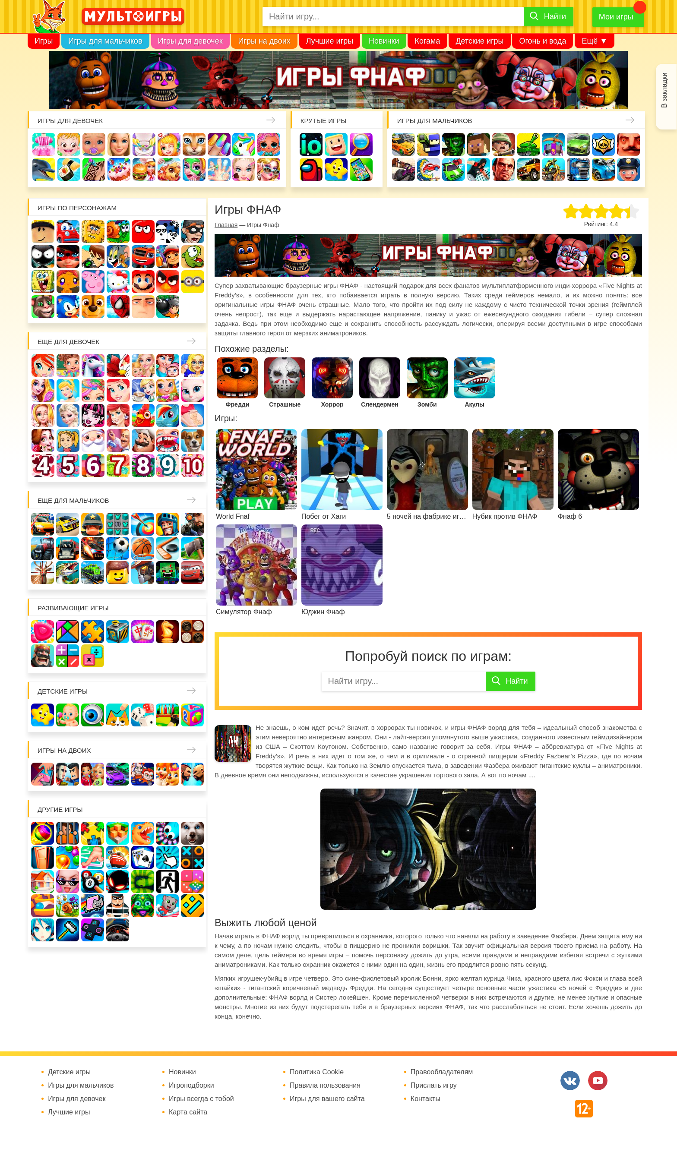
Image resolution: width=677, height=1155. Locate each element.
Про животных (192, 440)
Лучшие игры (329, 41)
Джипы (528, 169)
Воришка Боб (192, 231)
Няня (143, 365)
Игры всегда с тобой (201, 1098)
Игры (44, 41)
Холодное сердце (68, 415)
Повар (143, 440)
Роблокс (43, 231)
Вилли (68, 231)
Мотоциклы (553, 169)
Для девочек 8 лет (143, 465)
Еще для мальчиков (73, 500)
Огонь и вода (542, 41)
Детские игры (479, 41)
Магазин (167, 390)
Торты (119, 169)
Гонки (403, 144)
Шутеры (403, 169)
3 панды (167, 231)
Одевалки (43, 144)
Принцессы (68, 390)
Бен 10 (93, 256)
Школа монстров (93, 415)
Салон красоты (194, 169)
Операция (219, 169)
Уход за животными (169, 169)
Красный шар (143, 231)
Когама (427, 41)
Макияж (243, 169)
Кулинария (68, 169)
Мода (268, 169)
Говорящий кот (43, 306)
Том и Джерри (118, 256)
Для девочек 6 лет (93, 465)
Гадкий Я (143, 306)
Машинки (453, 169)
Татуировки (93, 169)
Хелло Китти (118, 281)
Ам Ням (192, 256)
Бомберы (167, 306)
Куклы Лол (268, 144)
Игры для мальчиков (105, 41)
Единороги (243, 144)
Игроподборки (191, 1085)
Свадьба (43, 415)
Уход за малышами (93, 144)
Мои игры (616, 17)
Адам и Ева (93, 231)
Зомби (453, 144)
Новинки (384, 41)
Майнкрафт (478, 144)
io (311, 144)
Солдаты (503, 144)
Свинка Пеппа (93, 281)
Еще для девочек (68, 341)
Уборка (144, 144)
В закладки (664, 90)
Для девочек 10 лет (192, 465)
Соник (68, 306)
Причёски (43, 390)
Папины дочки (68, 440)
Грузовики (578, 169)
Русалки (118, 415)
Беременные (192, 415)
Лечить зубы (167, 440)
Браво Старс (603, 144)
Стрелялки (428, 144)
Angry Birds (167, 281)
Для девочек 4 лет (43, 465)
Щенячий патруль (93, 306)
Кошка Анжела (192, 390)
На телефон (361, 169)
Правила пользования (325, 1085)
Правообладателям (442, 1072)
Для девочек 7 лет (118, 465)
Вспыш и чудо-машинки (143, 256)
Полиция (628, 169)
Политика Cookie (317, 1072)
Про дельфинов (43, 169)
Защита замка (553, 144)
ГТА (503, 169)
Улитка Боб (118, 231)
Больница (192, 365)
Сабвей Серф (167, 256)
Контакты (425, 1098)
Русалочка (118, 390)
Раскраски (118, 365)
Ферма (143, 415)
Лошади (93, 365)
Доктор (169, 144)
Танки (528, 144)
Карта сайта (188, 1112)
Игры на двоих (264, 41)
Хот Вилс (603, 169)
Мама (167, 365)
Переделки (118, 440)
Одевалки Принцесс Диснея (43, 440)
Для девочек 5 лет (68, 465)
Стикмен (43, 256)
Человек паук (118, 306)
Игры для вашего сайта (327, 1098)
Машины (578, 144)
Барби (119, 144)
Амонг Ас (311, 169)
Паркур (478, 169)
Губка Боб (43, 281)
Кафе (143, 390)
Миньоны (192, 281)
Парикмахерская (93, 390)
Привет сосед (628, 144)
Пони (167, 415)
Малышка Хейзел (68, 144)
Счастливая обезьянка (68, 281)
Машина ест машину (428, 169)
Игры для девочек (190, 41)
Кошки (194, 144)
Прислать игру (434, 1085)
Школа (68, 365)
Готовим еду (144, 169)
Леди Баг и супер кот (68, 256)
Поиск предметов (361, 144)
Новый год (93, 440)
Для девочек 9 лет (167, 465)
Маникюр (219, 144)
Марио (143, 281)
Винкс (43, 365)
